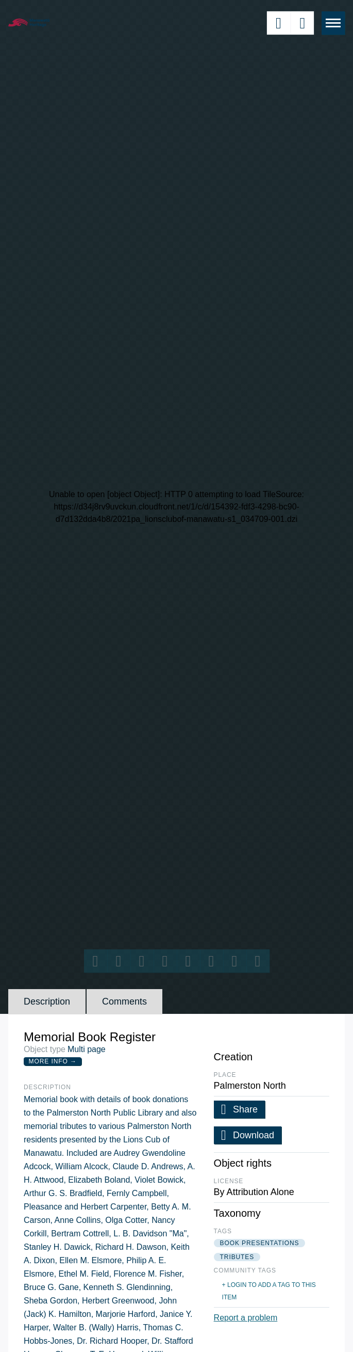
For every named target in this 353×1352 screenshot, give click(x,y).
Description (47, 1001)
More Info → (53, 1061)
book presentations (259, 1243)
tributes (237, 1257)
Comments (124, 1001)
